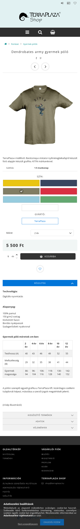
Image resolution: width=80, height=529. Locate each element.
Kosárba (50, 256)
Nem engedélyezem (28, 523)
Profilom (46, 462)
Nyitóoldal (9, 454)
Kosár (45, 466)
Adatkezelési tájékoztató (16, 487)
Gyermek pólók (30, 44)
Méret (9, 232)
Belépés (62, 3)
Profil (68, 3)
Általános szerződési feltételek (20, 483)
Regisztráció (48, 458)
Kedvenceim (48, 470)
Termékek (7, 458)
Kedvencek (75, 3)
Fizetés (6, 491)
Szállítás (7, 496)
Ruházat (15, 44)
